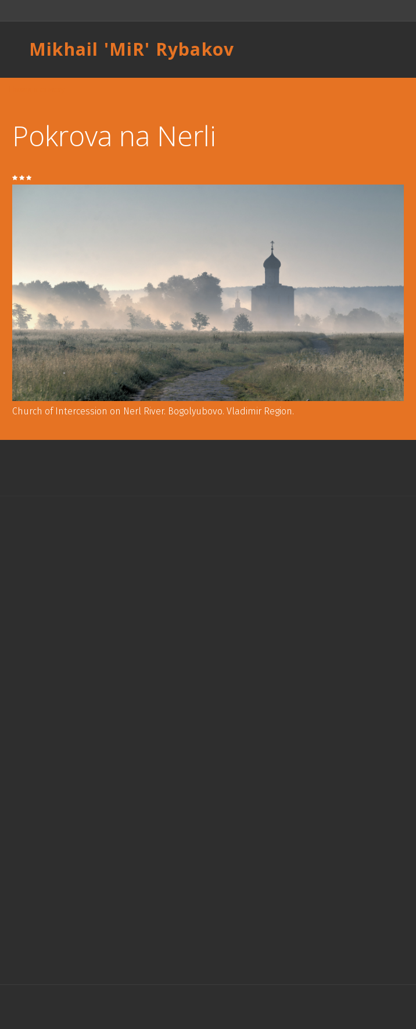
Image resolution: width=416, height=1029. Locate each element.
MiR (127, 49)
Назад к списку (37, 89)
